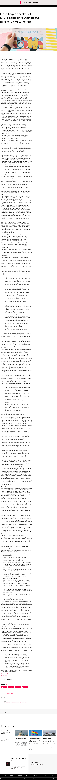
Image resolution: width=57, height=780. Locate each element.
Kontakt (51, 775)
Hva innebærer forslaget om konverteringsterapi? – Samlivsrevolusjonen (15, 702)
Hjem (5, 775)
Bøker (27, 775)
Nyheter (11, 775)
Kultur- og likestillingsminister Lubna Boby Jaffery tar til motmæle (7, 732)
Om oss (44, 775)
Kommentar (19, 775)
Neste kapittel (4, 675)
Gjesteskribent (32, 6)
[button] (56, 6)
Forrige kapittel (4, 673)
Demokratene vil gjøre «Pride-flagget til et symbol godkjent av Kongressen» (35, 740)
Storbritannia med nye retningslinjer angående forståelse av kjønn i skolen (48, 740)
